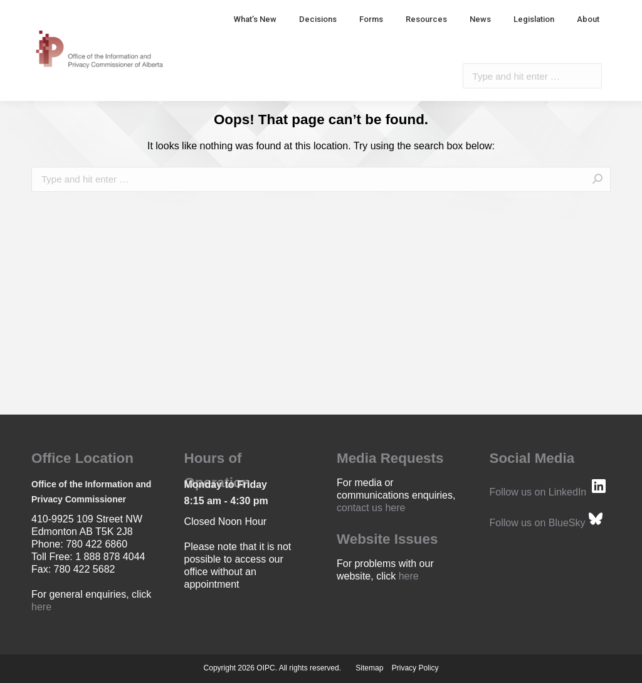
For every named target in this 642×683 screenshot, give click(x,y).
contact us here (371, 507)
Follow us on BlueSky (538, 522)
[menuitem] (255, 19)
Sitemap (369, 668)
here (41, 606)
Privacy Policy (415, 668)
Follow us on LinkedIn (538, 492)
